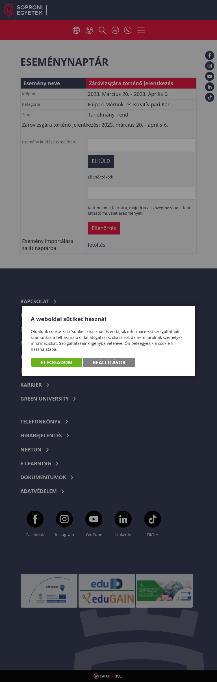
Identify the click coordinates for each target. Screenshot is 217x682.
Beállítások (109, 362)
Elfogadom (57, 362)
